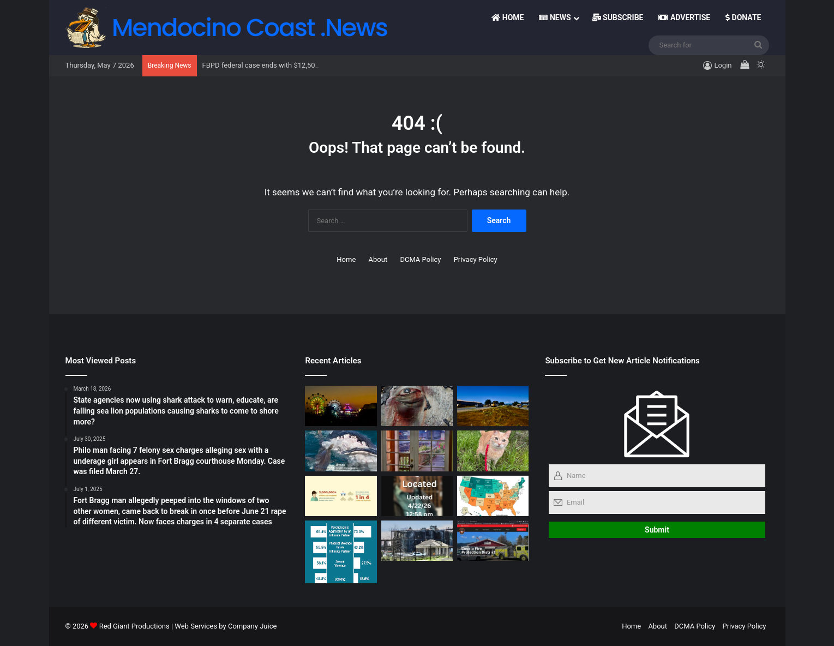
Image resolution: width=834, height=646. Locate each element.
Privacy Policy (475, 259)
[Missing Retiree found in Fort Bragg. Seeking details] (417, 496)
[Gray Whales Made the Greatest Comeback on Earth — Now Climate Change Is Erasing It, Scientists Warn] (417, 406)
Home (507, 17)
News (555, 17)
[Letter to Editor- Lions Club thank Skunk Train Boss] (340, 406)
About (378, 259)
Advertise (684, 17)
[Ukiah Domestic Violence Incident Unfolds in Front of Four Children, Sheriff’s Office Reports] (340, 496)
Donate (743, 17)
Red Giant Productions (134, 626)
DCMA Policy (420, 259)
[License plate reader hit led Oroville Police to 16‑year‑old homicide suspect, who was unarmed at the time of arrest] (493, 496)
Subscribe (618, 17)
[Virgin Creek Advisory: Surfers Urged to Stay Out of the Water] (340, 450)
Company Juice (252, 626)
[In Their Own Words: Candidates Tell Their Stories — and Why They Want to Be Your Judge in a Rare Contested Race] (417, 541)
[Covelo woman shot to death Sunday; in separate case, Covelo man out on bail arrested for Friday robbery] (493, 541)
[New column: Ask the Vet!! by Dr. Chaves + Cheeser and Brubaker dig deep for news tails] (493, 450)
